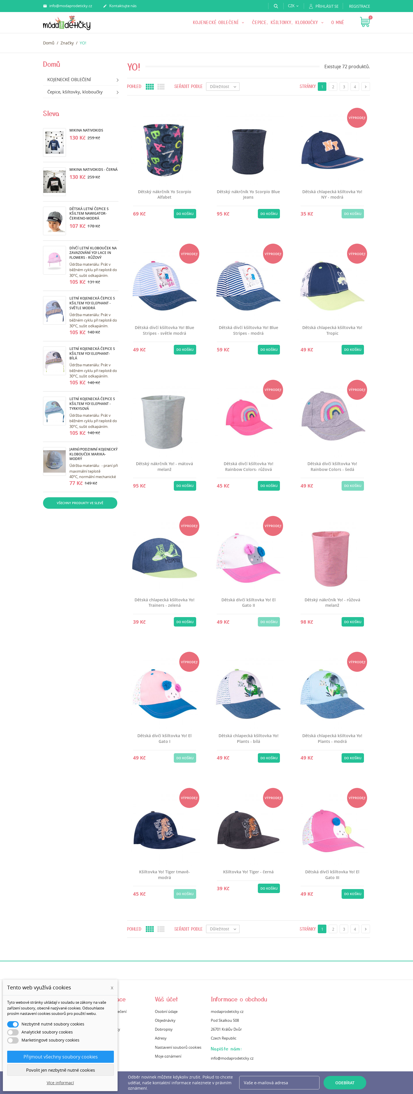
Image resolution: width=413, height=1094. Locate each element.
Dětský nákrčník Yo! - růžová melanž (332, 602)
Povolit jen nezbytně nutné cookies (60, 1070)
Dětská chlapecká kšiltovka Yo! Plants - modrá (332, 738)
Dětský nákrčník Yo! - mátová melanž (164, 466)
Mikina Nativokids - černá (93, 169)
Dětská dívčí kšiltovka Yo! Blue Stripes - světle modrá (164, 330)
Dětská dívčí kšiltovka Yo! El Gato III (332, 874)
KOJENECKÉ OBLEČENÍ (216, 22)
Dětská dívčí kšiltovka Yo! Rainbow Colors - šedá (332, 466)
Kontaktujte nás (120, 6)
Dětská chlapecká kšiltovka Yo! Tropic (332, 330)
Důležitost (224, 86)
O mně (337, 22)
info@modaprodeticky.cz (67, 6)
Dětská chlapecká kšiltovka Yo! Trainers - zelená (164, 602)
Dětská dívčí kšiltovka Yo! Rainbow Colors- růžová (248, 466)
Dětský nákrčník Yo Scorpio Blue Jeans (248, 194)
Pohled (134, 86)
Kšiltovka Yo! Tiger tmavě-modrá (164, 874)
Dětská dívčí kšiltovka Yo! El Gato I (164, 738)
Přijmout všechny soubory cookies (61, 1057)
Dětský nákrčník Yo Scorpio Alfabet (164, 194)
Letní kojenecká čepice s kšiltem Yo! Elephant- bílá (92, 353)
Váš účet (166, 999)
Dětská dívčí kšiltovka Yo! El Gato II (248, 602)
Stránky (308, 86)
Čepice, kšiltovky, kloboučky (286, 22)
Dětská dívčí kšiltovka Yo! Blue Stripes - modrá (248, 330)
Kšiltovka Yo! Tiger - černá (248, 871)
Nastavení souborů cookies (178, 1047)
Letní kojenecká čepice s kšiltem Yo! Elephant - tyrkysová (92, 403)
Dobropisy (164, 1029)
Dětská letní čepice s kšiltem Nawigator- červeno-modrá (89, 213)
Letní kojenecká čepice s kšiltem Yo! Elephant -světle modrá (92, 303)
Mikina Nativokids (86, 130)
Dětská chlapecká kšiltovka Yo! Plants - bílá (248, 738)
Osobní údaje (166, 1011)
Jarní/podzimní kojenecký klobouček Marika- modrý (93, 454)
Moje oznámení (168, 1056)
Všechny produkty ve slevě (80, 503)
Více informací (60, 1082)
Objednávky (165, 1020)
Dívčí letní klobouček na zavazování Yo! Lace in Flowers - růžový (93, 253)
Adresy (161, 1038)
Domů (51, 64)
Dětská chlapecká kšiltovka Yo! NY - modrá (332, 194)
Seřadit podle (188, 86)
